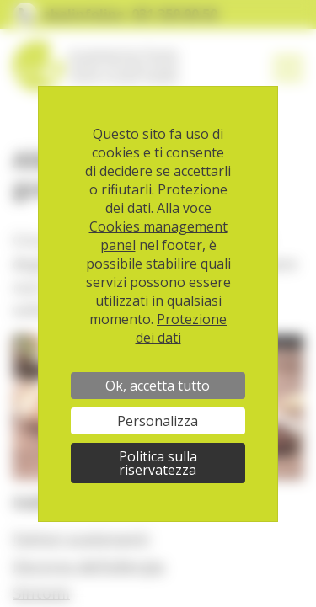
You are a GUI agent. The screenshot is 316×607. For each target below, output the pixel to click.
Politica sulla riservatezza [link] (158, 463)
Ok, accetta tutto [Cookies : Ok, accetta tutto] (157, 385)
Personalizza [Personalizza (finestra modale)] (157, 421)
